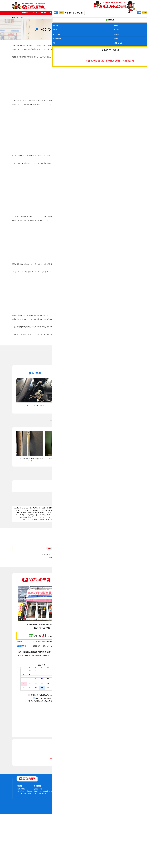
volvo (71, 513)
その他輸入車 (95, 513)
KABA (50, 510)
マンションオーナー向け (102, 818)
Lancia (57, 510)
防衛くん (103, 519)
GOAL (121, 508)
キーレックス (84, 515)
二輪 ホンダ (121, 517)
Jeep (42, 510)
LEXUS (78, 510)
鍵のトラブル (98, 816)
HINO (128, 508)
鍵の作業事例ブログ (118, 809)
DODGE (91, 508)
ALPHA (35, 508)
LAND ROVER (67, 510)
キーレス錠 (55, 515)
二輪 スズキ (97, 517)
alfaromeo (25, 508)
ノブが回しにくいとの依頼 (88, 459)
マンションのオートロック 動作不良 (59, 459)
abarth (16, 508)
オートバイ (19, 515)
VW (78, 513)
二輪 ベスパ (109, 517)
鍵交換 (43, 13)
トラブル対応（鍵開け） (26, 517)
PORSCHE (31, 513)
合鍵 (35, 519)
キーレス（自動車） (69, 515)
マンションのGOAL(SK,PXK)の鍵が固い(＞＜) (30, 460)
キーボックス (44, 515)
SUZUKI (51, 513)
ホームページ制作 (70, 837)
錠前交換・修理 (91, 519)
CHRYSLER (60, 508)
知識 (74, 519)
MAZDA (86, 510)
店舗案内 (101, 13)
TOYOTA (61, 513)
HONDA (16, 510)
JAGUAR (35, 510)
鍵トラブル (53, 13)
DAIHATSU (81, 508)
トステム (126, 515)
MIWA (119, 510)
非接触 (121, 519)
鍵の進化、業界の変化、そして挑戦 (117, 459)
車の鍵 (34, 13)
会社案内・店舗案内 (118, 814)
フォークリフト (43, 517)
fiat (99, 508)
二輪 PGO (55, 517)
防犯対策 (78, 13)
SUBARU (41, 513)
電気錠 (112, 519)
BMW (51, 508)
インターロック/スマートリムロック (115, 513)
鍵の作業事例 (89, 13)
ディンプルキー (114, 515)
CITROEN (70, 508)
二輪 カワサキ (84, 517)
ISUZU (25, 510)
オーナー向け (66, 13)
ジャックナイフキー (98, 515)
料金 (109, 13)
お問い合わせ (120, 13)
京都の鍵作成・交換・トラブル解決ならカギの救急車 (70, 835)
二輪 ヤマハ (26, 519)
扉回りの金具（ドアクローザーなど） (52, 519)
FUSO (114, 508)
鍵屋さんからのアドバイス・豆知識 (123, 811)
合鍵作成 (25, 13)
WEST (85, 513)
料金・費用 (115, 816)
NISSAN (127, 510)
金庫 (81, 519)
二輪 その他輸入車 (69, 517)
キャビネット (31, 515)
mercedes (96, 510)
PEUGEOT (20, 513)
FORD (107, 508)
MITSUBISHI (108, 510)
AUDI (43, 508)
